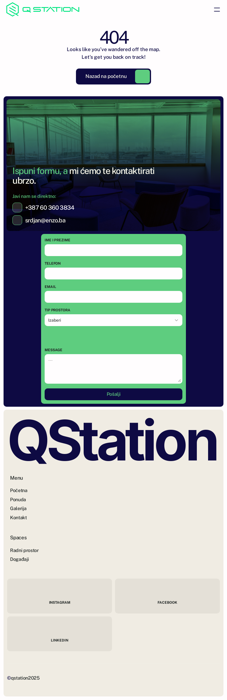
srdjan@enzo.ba (45, 220)
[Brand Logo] (43, 9)
